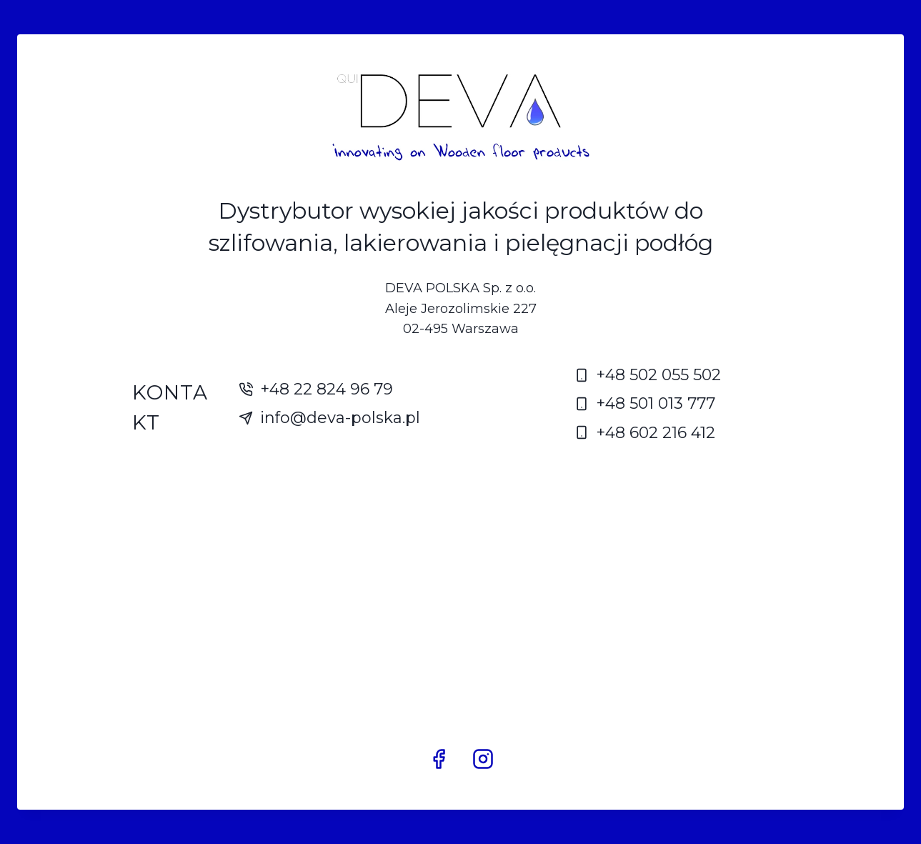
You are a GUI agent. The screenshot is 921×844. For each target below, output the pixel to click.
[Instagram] (483, 759)
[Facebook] (438, 759)
